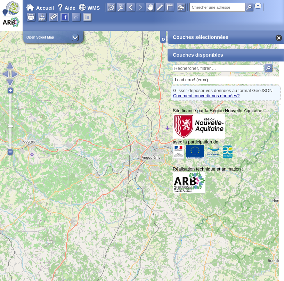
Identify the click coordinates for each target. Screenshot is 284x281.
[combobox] (257, 6)
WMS (89, 8)
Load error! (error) (191, 79)
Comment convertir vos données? (206, 95)
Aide (67, 8)
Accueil (40, 8)
